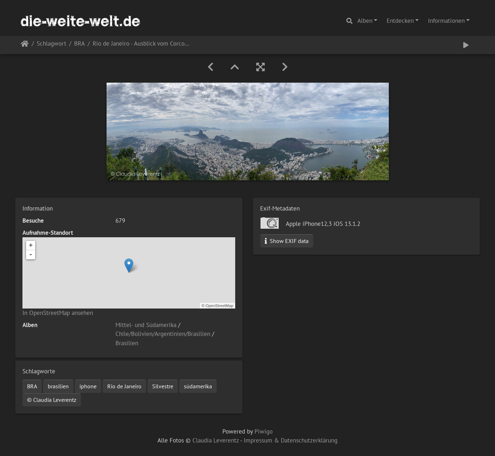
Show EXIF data (287, 240)
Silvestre (162, 386)
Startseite (25, 45)
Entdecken (400, 21)
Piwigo (263, 431)
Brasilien (126, 343)
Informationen (446, 21)
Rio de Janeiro (124, 386)
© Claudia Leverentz (51, 399)
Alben (364, 21)
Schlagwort (51, 44)
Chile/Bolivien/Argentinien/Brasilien (162, 334)
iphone (88, 386)
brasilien (58, 386)
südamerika (198, 386)
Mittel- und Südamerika (145, 325)
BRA (79, 44)
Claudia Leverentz (215, 440)
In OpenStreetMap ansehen (57, 313)
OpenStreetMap (219, 306)
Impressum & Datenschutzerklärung (290, 440)
